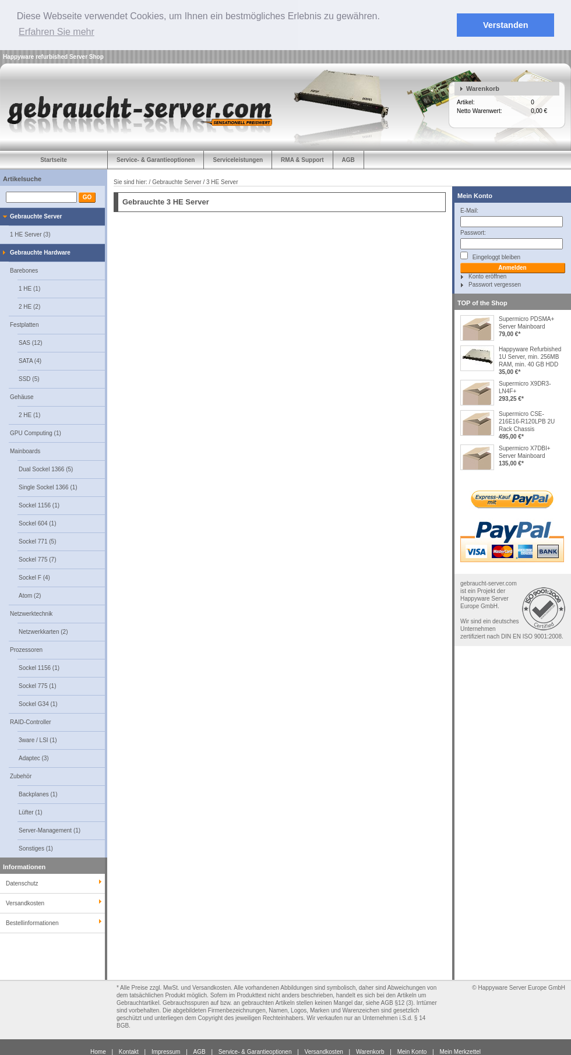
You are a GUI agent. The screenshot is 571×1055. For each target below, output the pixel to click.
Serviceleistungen (238, 159)
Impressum (165, 1051)
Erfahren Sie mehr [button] (56, 32)
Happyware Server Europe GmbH (521, 987)
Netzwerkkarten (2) (43, 631)
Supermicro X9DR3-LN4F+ (525, 387)
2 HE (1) (29, 414)
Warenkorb (482, 87)
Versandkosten (324, 1051)
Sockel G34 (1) (38, 703)
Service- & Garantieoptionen (156, 159)
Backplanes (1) (38, 794)
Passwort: (473, 232)
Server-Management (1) (49, 830)
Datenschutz (22, 883)
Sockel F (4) (34, 577)
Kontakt (129, 1051)
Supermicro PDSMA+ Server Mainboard (526, 322)
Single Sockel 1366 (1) (48, 487)
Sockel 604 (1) (37, 523)
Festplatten (24, 324)
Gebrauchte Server (36, 216)
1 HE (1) (29, 288)
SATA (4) (30, 360)
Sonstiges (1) (36, 848)
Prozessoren (26, 649)
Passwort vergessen (494, 284)
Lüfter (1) (31, 812)
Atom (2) (30, 595)
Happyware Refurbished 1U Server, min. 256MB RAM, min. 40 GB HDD (530, 356)
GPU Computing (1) (35, 432)
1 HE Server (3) (30, 234)
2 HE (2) (29, 306)
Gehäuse (22, 396)
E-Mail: (469, 210)
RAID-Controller (30, 721)
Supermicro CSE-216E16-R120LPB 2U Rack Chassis (527, 421)
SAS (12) (31, 342)
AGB (348, 159)
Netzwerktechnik (31, 613)
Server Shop (86, 56)
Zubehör (20, 775)
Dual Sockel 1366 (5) (46, 468)
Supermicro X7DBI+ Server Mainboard (525, 451)
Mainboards (25, 450)
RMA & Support (302, 159)
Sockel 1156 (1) (39, 505)
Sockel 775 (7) (37, 559)
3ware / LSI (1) (38, 739)
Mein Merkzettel (460, 1051)
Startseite (53, 159)
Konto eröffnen (487, 276)
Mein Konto (474, 195)
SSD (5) (29, 378)
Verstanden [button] (505, 25)
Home (98, 1051)
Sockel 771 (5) (37, 541)
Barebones (24, 270)
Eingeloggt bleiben (490, 255)
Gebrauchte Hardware (40, 252)
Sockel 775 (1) (37, 685)
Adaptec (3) (34, 757)
